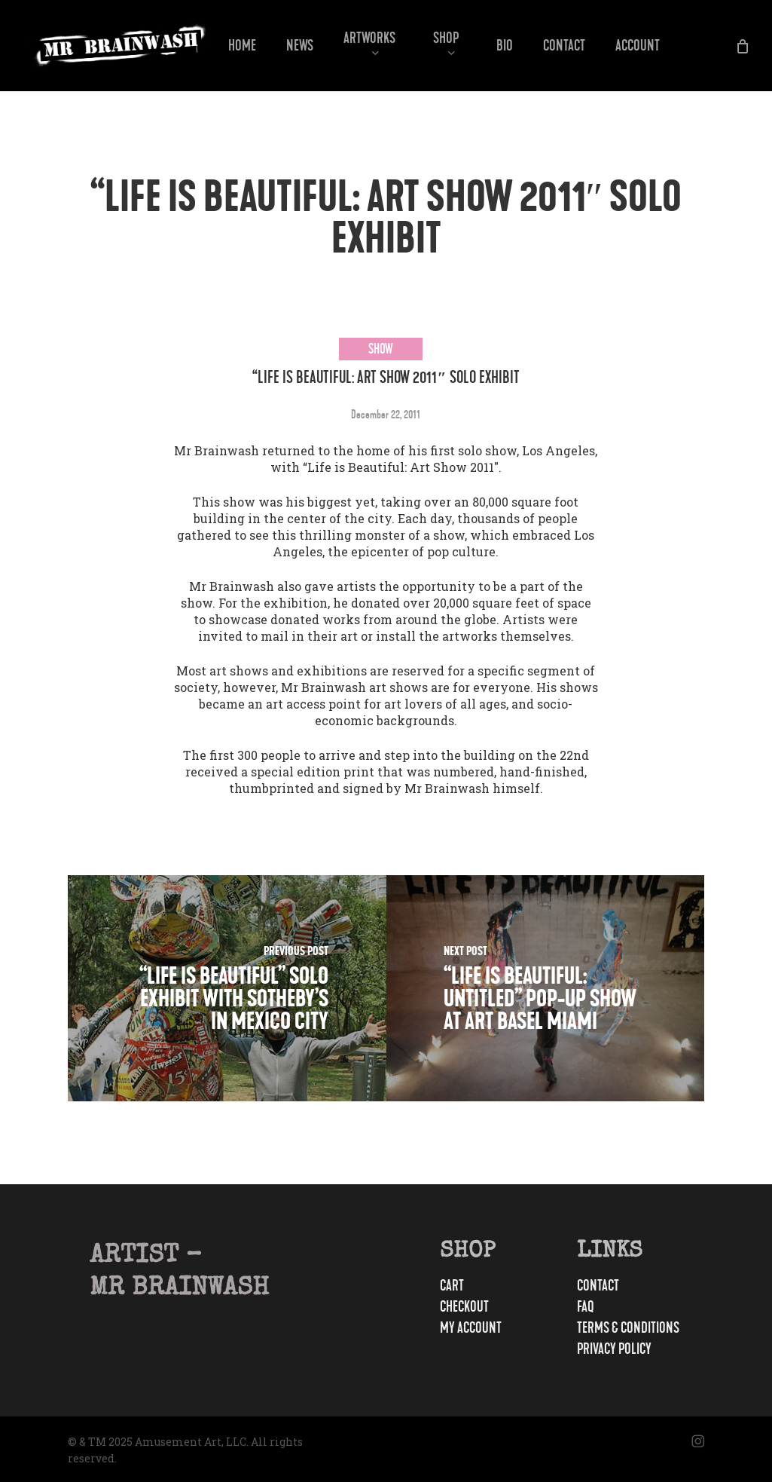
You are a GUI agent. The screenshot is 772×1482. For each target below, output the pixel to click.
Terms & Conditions (628, 1328)
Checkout (464, 1307)
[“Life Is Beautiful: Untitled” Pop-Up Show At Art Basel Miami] (545, 988)
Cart (452, 1286)
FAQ (585, 1307)
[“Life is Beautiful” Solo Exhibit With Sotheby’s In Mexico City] (227, 988)
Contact (598, 1286)
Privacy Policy (614, 1349)
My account (471, 1328)
